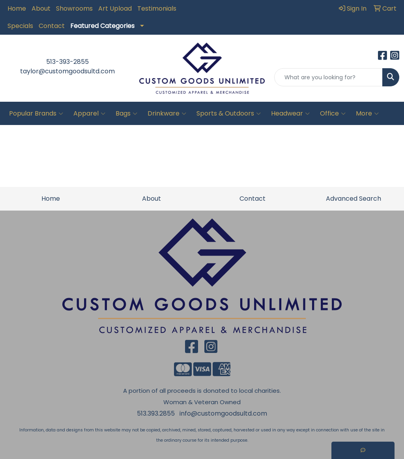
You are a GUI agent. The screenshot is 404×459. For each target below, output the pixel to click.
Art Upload (115, 8)
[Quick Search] (328, 77)
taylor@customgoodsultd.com (67, 71)
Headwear (290, 113)
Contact (52, 25)
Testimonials (156, 8)
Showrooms (74, 8)
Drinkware (167, 113)
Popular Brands (36, 113)
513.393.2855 (156, 413)
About (41, 8)
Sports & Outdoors (228, 113)
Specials (20, 25)
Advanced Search (353, 198)
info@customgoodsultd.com (223, 413)
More (367, 113)
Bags (126, 113)
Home (16, 8)
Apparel (89, 113)
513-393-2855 (67, 61)
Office (333, 113)
